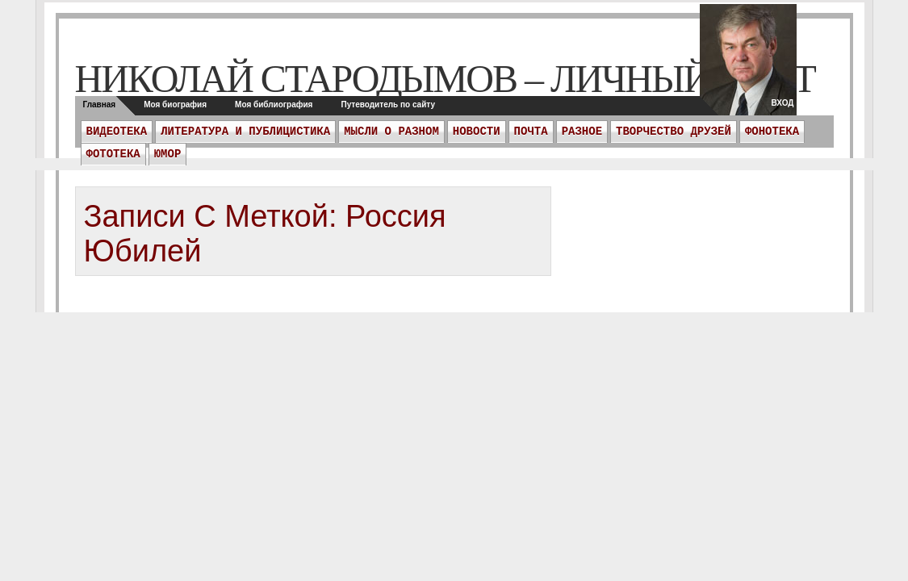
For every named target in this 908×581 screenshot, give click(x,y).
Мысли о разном (391, 131)
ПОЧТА (531, 131)
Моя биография (175, 104)
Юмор (168, 154)
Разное (582, 131)
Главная (99, 104)
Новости (476, 131)
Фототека (113, 154)
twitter (748, 64)
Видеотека (117, 131)
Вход (782, 102)
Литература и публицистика (245, 131)
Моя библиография (273, 104)
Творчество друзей (673, 131)
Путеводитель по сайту (388, 104)
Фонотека (772, 131)
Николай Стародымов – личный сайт (445, 78)
